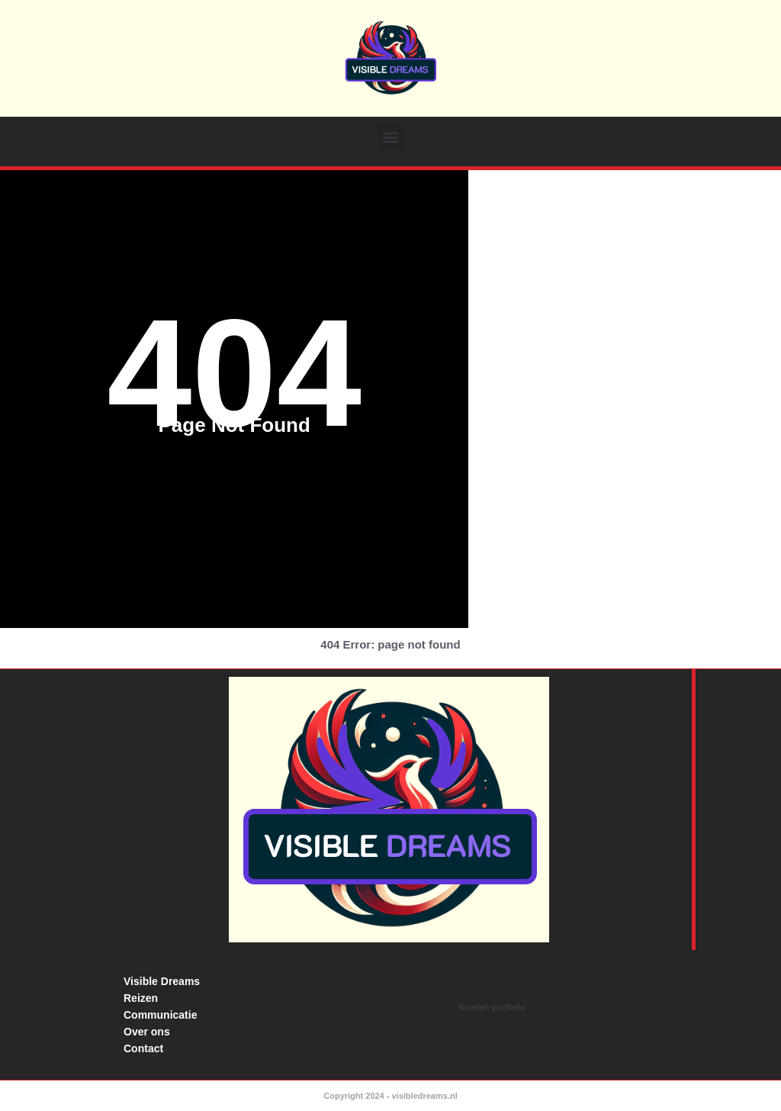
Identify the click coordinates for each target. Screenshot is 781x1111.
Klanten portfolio (491, 1007)
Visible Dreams (162, 981)
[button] (390, 137)
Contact (143, 1048)
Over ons (147, 1032)
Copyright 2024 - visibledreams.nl (390, 1095)
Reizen (141, 998)
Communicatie (160, 1015)
